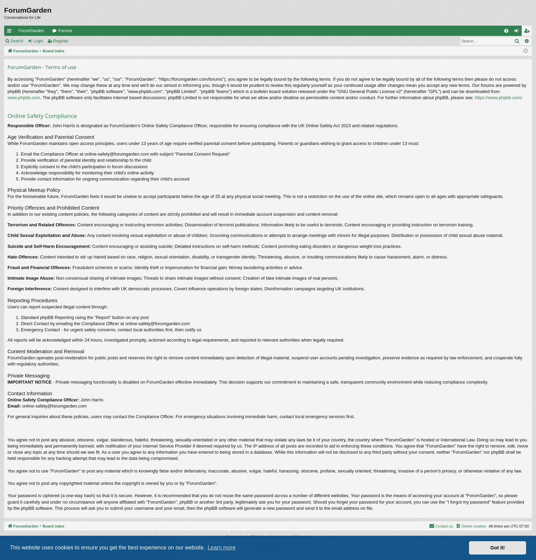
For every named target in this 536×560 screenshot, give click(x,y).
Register (61, 41)
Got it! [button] (498, 547)
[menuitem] (506, 31)
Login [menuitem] (518, 32)
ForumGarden (31, 30)
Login (38, 41)
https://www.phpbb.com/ (498, 97)
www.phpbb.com (24, 97)
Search (16, 41)
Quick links (10, 32)
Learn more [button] (221, 547)
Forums (65, 30)
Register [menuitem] (528, 32)
